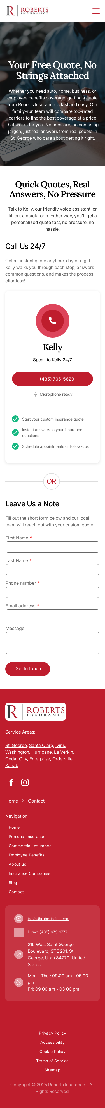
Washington (17, 752)
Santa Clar (40, 745)
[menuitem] (52, 827)
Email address (20, 605)
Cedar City (16, 758)
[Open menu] (96, 11)
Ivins (60, 745)
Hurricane (41, 752)
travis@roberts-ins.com (48, 918)
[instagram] (25, 783)
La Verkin (63, 752)
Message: (16, 628)
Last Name (17, 560)
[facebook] (11, 783)
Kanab (11, 765)
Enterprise (39, 758)
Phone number (21, 583)
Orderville (62, 758)
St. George (16, 745)
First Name (17, 538)
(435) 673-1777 (53, 932)
